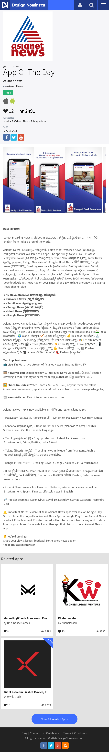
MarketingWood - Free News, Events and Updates (36, 618)
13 (61, 631)
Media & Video (12, 121)
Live (5, 130)
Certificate (52, 733)
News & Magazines (34, 121)
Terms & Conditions (75, 733)
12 (8, 109)
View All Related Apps (54, 719)
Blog (24, 733)
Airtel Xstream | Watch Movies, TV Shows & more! (36, 692)
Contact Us (37, 733)
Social (13, 130)
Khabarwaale (67, 618)
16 (7, 704)
